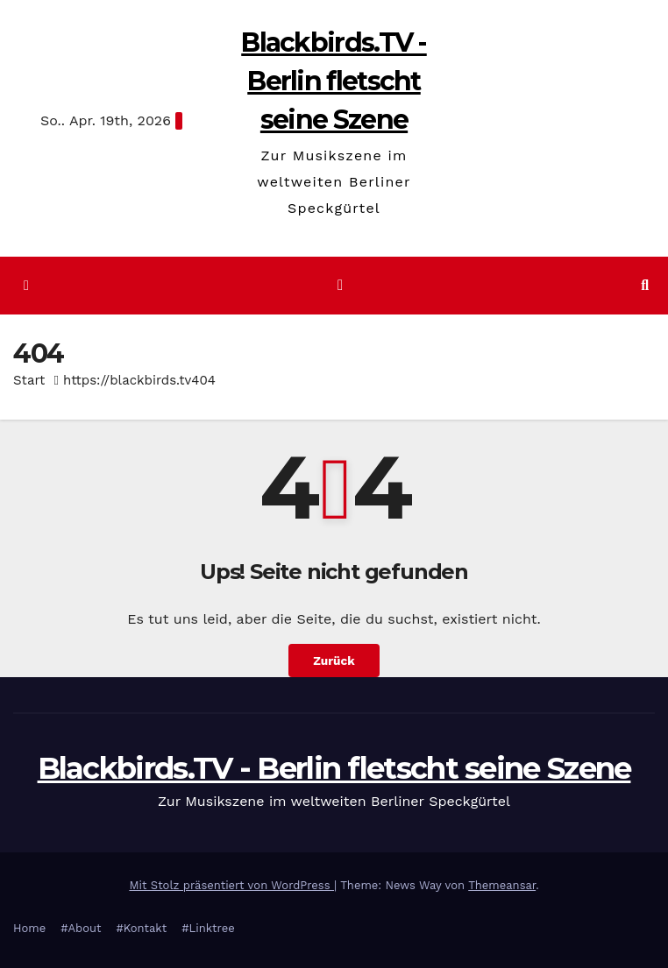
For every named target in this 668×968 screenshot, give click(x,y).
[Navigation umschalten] (340, 285)
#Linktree (208, 928)
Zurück (333, 661)
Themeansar (502, 885)
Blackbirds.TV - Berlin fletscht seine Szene (334, 81)
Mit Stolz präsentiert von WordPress (231, 885)
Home (29, 928)
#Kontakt (141, 928)
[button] (645, 285)
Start (29, 380)
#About (80, 928)
